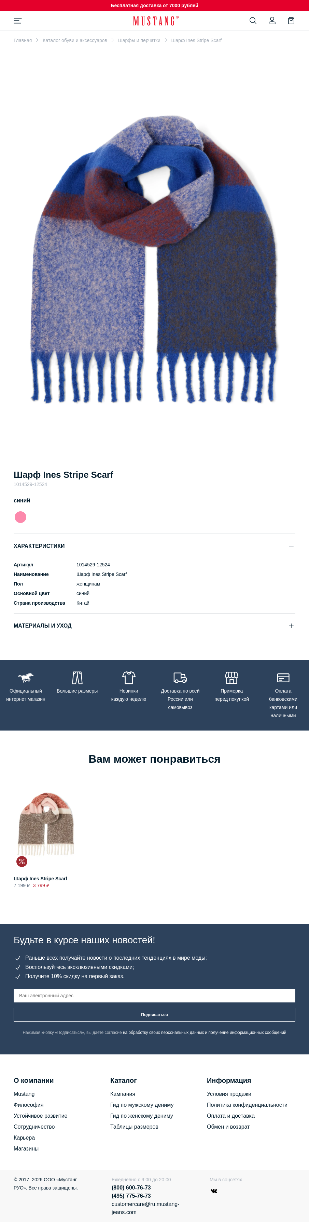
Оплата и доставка (231, 1116)
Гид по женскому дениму (141, 1116)
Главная (23, 40)
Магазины (26, 1149)
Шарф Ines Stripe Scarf (40, 878)
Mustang (24, 1094)
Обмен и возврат (228, 1127)
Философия (28, 1105)
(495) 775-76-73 (131, 1196)
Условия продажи (229, 1094)
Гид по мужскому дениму (141, 1105)
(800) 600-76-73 (131, 1188)
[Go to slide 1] (154, 451)
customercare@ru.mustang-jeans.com (146, 1208)
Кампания (122, 1094)
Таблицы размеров (134, 1127)
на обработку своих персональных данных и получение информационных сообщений (204, 1032)
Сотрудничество (34, 1127)
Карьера (24, 1138)
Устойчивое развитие (40, 1116)
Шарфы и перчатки (139, 40)
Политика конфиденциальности (247, 1105)
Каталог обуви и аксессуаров (75, 40)
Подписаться (154, 1014)
